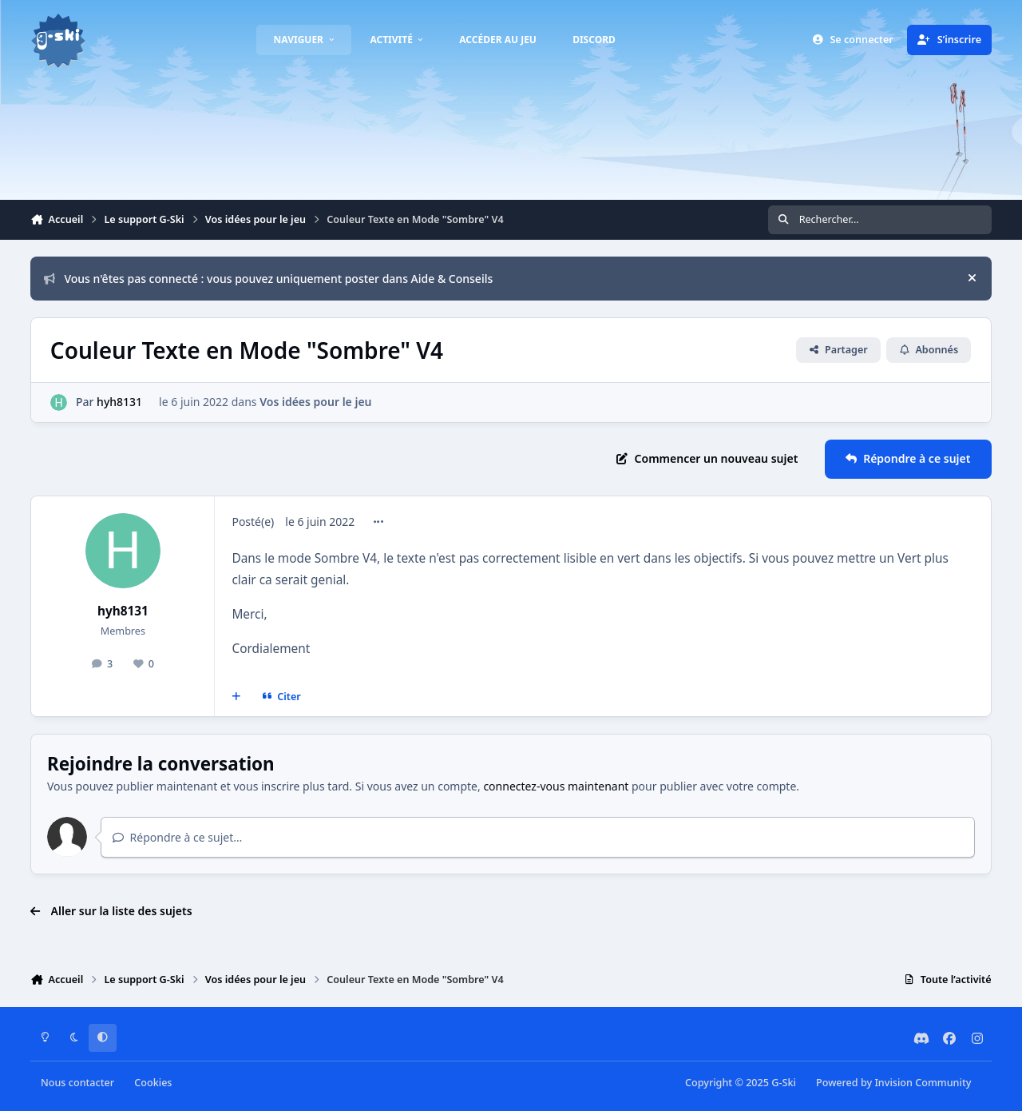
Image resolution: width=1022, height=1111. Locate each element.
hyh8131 (120, 401)
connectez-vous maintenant (555, 786)
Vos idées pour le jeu (316, 401)
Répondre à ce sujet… (178, 837)
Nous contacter (77, 1082)
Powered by (893, 1082)
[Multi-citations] (236, 697)
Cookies (153, 1082)
